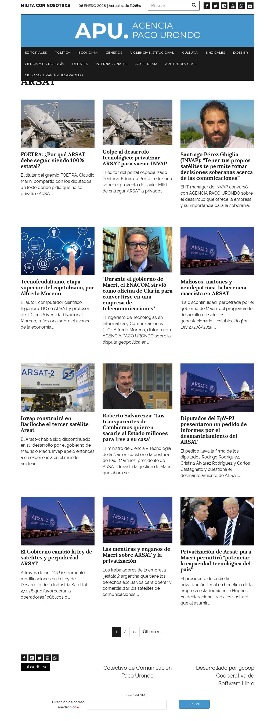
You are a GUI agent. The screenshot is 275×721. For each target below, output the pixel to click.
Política (62, 52)
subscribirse (35, 666)
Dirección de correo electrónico (68, 704)
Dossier (240, 52)
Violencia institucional (152, 52)
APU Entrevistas (180, 64)
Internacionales (111, 64)
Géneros (114, 52)
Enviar (194, 704)
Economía (87, 52)
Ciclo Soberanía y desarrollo (54, 75)
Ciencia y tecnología (44, 64)
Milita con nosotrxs (45, 5)
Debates (80, 64)
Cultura (190, 52)
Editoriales (36, 52)
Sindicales (215, 52)
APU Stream (146, 64)
